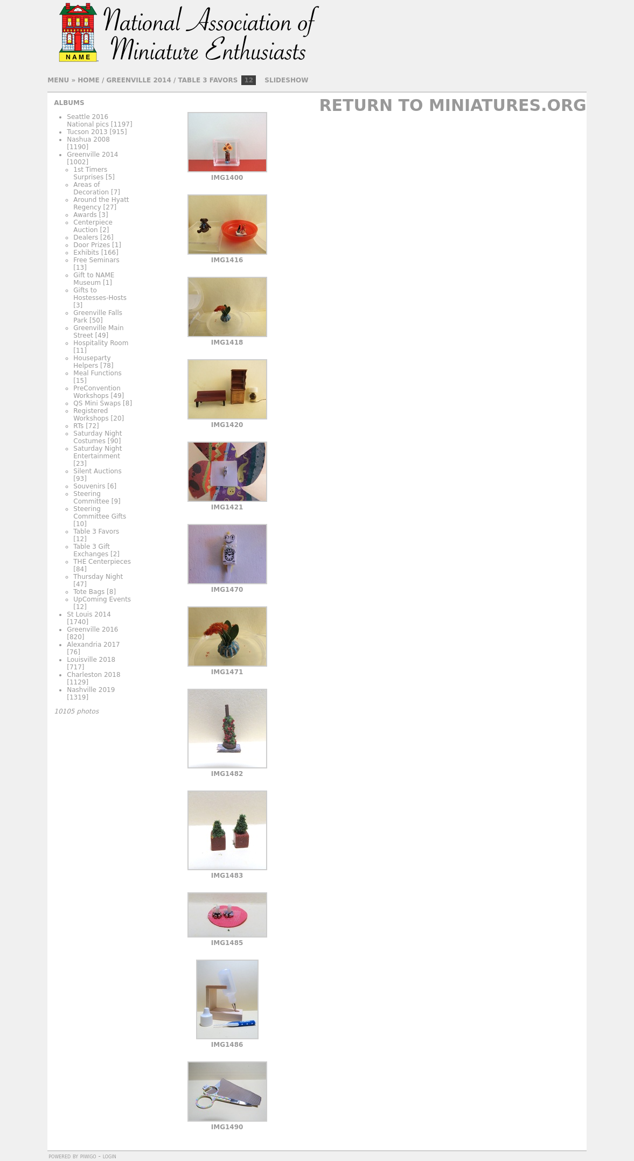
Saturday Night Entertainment (97, 452)
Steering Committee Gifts (99, 512)
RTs (78, 426)
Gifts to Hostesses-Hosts (100, 294)
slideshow (286, 80)
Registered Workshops (90, 414)
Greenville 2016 (92, 629)
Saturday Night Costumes (97, 437)
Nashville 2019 (91, 690)
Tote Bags (88, 592)
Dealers (85, 237)
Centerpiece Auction (93, 226)
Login (109, 1156)
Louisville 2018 (91, 659)
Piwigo (88, 1156)
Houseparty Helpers (91, 361)
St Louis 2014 (89, 614)
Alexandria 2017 (93, 644)
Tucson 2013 (87, 132)
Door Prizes (91, 245)
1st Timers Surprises (90, 173)
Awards (84, 215)
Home (88, 80)
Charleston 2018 (93, 675)
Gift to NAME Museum (93, 278)
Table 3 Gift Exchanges (91, 550)
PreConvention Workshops (96, 392)
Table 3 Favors (208, 80)
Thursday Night (98, 576)
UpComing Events (102, 599)
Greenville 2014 (138, 80)
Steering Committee (91, 497)
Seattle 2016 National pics (88, 120)
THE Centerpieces (102, 561)
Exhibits (86, 252)
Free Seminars (96, 260)
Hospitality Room (100, 343)
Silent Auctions (97, 471)
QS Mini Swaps (97, 403)
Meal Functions (97, 373)
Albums (69, 103)
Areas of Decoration (91, 188)
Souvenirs (89, 486)
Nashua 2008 (88, 139)
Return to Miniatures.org (452, 105)
